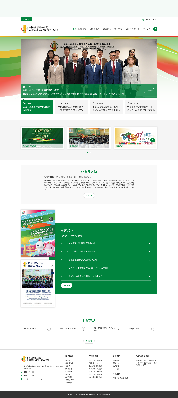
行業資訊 (116, 369)
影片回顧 (68, 383)
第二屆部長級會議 (95, 374)
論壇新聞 (68, 377)
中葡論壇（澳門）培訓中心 (146, 360)
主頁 (74, 29)
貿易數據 (116, 366)
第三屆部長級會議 (95, 371)
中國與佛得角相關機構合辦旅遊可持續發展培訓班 (87, 268)
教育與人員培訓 (133, 29)
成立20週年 (69, 380)
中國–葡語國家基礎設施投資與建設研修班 (146, 364)
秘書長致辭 (69, 363)
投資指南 (116, 363)
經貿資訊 (107, 29)
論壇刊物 (68, 371)
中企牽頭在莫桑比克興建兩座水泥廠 (82, 260)
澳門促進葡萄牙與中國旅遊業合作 (81, 251)
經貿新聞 (116, 360)
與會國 (67, 366)
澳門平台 (68, 369)
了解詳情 (149, 90)
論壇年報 (68, 374)
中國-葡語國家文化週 (120, 378)
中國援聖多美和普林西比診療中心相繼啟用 (84, 276)
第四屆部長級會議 (95, 369)
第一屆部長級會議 (95, 377)
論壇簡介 (68, 360)
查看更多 (89, 195)
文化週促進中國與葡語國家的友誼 (81, 243)
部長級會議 (95, 29)
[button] (25, 140)
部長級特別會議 (94, 363)
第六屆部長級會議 (29, 146)
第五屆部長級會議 (95, 366)
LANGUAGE (149, 20)
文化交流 (119, 29)
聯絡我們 (146, 29)
